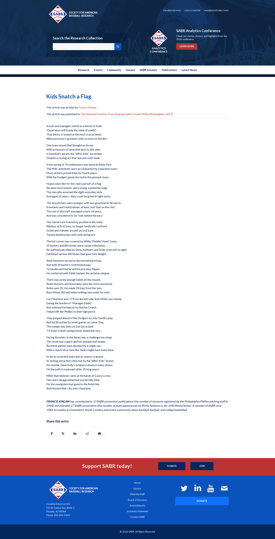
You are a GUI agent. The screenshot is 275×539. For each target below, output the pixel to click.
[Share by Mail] (99, 433)
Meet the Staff (137, 494)
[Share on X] (63, 433)
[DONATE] (202, 501)
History (137, 488)
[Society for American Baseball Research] (72, 14)
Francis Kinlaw (87, 107)
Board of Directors (137, 500)
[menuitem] (172, 10)
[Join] (201, 466)
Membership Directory (216, 10)
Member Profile (172, 10)
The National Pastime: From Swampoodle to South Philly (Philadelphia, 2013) (127, 114)
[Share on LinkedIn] (75, 433)
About (137, 482)
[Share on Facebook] (51, 433)
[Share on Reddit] (87, 433)
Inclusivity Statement (137, 511)
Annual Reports (137, 505)
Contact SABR (137, 517)
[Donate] (171, 466)
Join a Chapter (192, 10)
